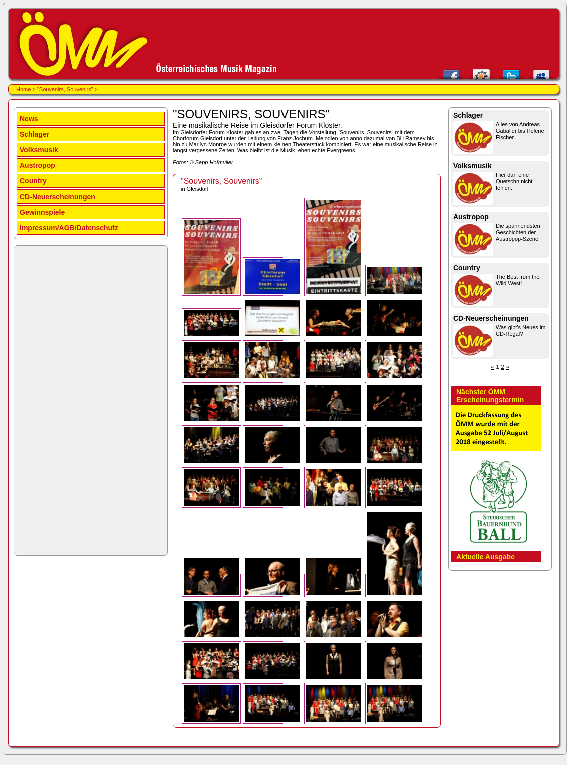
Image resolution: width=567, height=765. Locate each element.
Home (23, 89)
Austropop (37, 165)
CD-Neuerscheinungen (57, 197)
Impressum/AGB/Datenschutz (69, 228)
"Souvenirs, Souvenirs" (65, 89)
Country (33, 181)
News (29, 119)
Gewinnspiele (42, 212)
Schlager (34, 134)
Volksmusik (39, 150)
